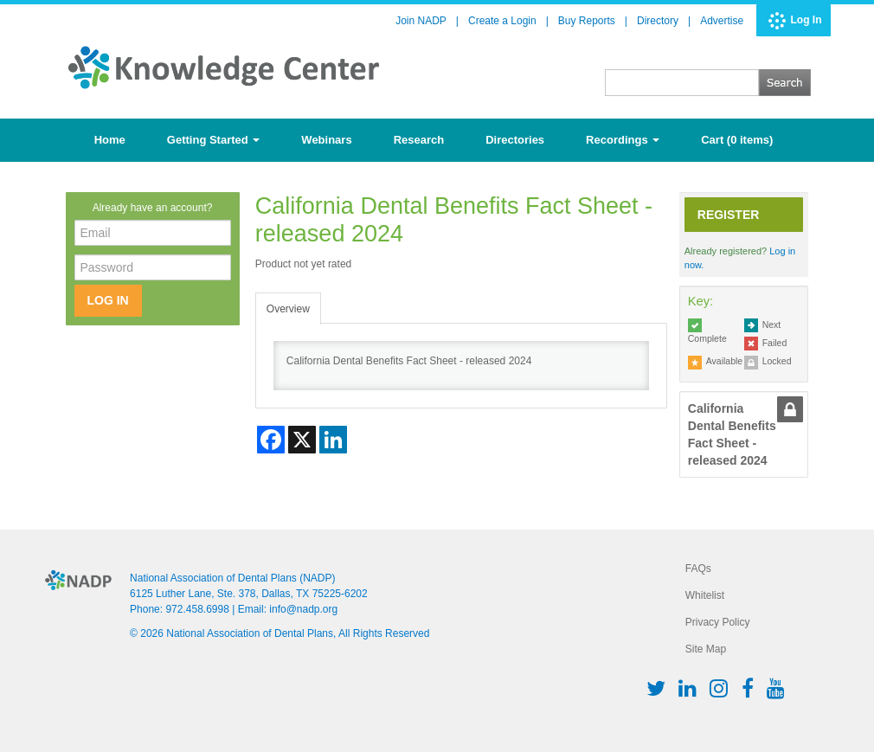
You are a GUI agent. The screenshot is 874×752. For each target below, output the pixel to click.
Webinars (326, 139)
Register (728, 215)
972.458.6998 (196, 609)
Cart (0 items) (737, 139)
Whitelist (704, 595)
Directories (514, 139)
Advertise (721, 21)
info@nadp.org (303, 609)
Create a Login (502, 21)
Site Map (705, 649)
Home (109, 139)
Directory (657, 21)
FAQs (698, 568)
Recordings (622, 139)
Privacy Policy (717, 622)
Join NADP (421, 21)
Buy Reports (586, 21)
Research (419, 139)
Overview (288, 309)
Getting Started (213, 139)
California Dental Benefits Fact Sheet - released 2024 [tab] (732, 434)
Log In (806, 20)
